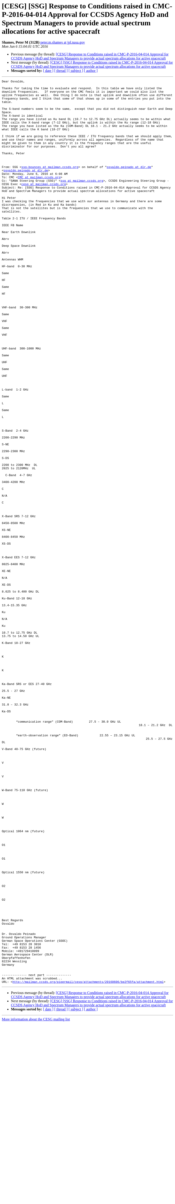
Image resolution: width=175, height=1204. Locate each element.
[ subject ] (76, 71)
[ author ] (91, 71)
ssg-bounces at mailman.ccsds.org (49, 185)
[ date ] (48, 71)
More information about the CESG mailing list (36, 1200)
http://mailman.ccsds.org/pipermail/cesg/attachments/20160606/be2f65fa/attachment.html (88, 1162)
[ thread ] (61, 71)
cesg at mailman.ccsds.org (43, 205)
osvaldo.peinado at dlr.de (129, 185)
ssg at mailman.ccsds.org (81, 201)
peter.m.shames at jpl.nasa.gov (62, 42)
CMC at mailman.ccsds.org (39, 197)
